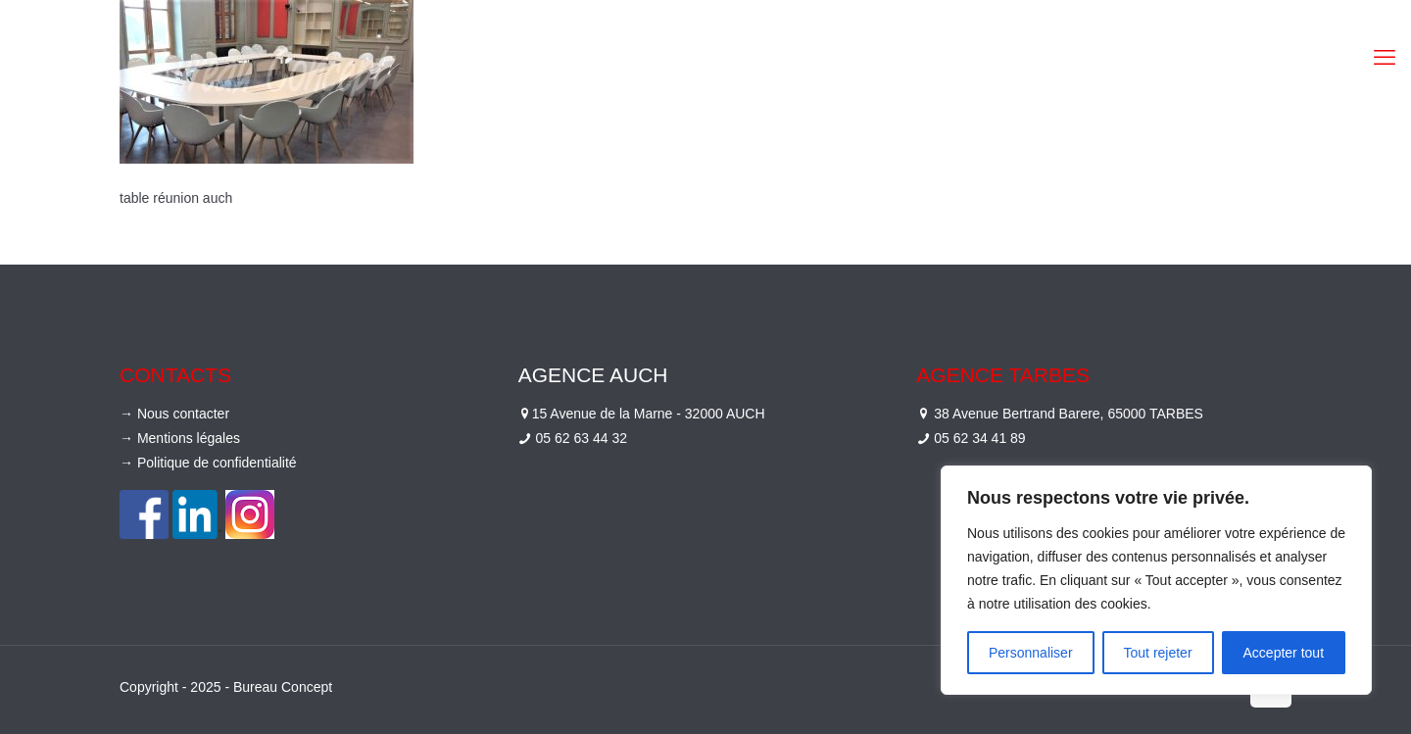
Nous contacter (183, 413)
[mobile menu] (1384, 57)
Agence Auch (593, 375)
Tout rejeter (1158, 653)
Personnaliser (1031, 653)
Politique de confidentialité (217, 462)
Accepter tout (1284, 653)
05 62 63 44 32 (581, 438)
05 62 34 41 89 (979, 438)
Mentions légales (188, 438)
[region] (1156, 580)
